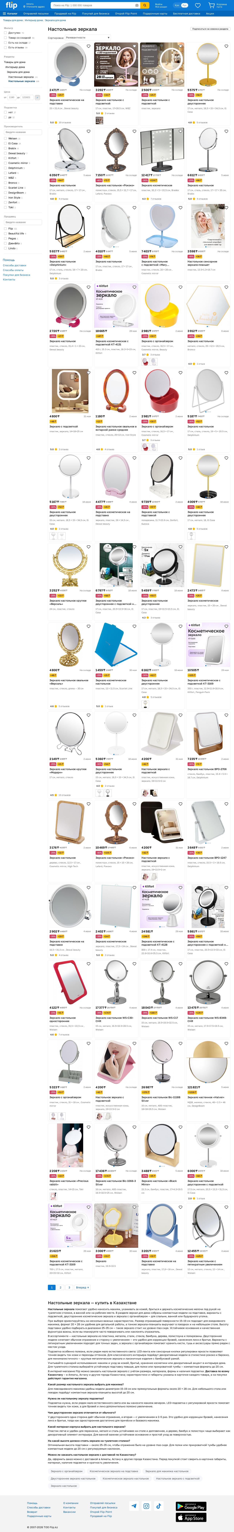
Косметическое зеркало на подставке (114, 1471)
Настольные (23, 81)
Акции (210, 13)
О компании (70, 1503)
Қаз (177, 5)
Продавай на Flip (65, 13)
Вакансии (69, 1511)
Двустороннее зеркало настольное (73, 1478)
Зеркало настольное (64, 1485)
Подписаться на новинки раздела (210, 28)
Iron (15, 197)
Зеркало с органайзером (66, 1471)
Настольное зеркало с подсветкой (178, 1478)
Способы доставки (14, 265)
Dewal (17, 153)
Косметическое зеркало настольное (126, 1478)
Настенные (23, 76)
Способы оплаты (13, 270)
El (14, 143)
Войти (158, 4)
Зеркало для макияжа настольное (166, 1471)
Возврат (32, 1511)
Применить (37, 97)
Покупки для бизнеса (16, 274)
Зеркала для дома (55, 20)
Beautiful (17, 233)
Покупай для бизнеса (95, 13)
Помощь (32, 1503)
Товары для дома (13, 20)
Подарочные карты (155, 13)
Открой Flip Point (126, 13)
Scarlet (16, 187)
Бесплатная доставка (186, 13)
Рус (185, 5)
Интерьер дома (34, 20)
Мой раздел (161, 7)
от (10, 97)
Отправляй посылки (36, 13)
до (25, 97)
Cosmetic (19, 162)
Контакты (9, 279)
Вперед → (82, 1287)
